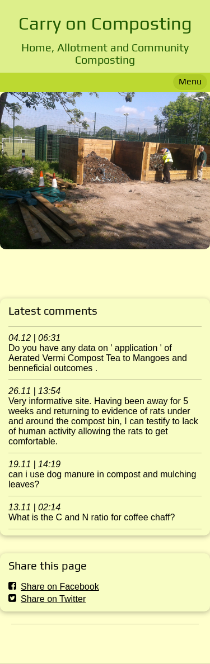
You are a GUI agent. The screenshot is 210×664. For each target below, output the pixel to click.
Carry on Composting (105, 23)
